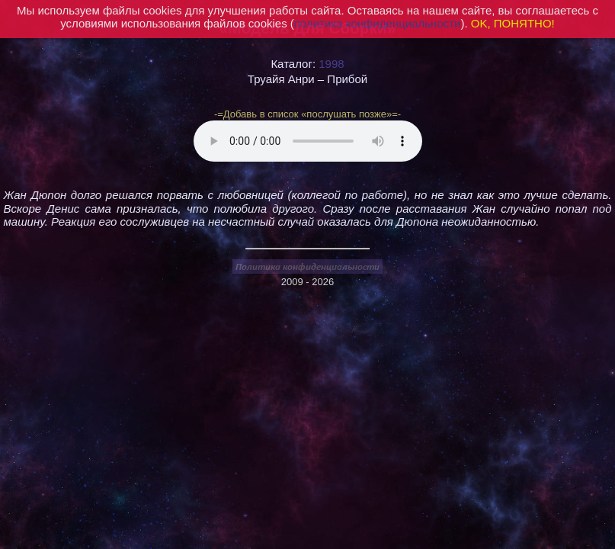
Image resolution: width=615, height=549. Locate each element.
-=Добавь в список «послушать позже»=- (307, 114)
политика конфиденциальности (377, 23)
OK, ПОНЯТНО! (513, 23)
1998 (331, 63)
